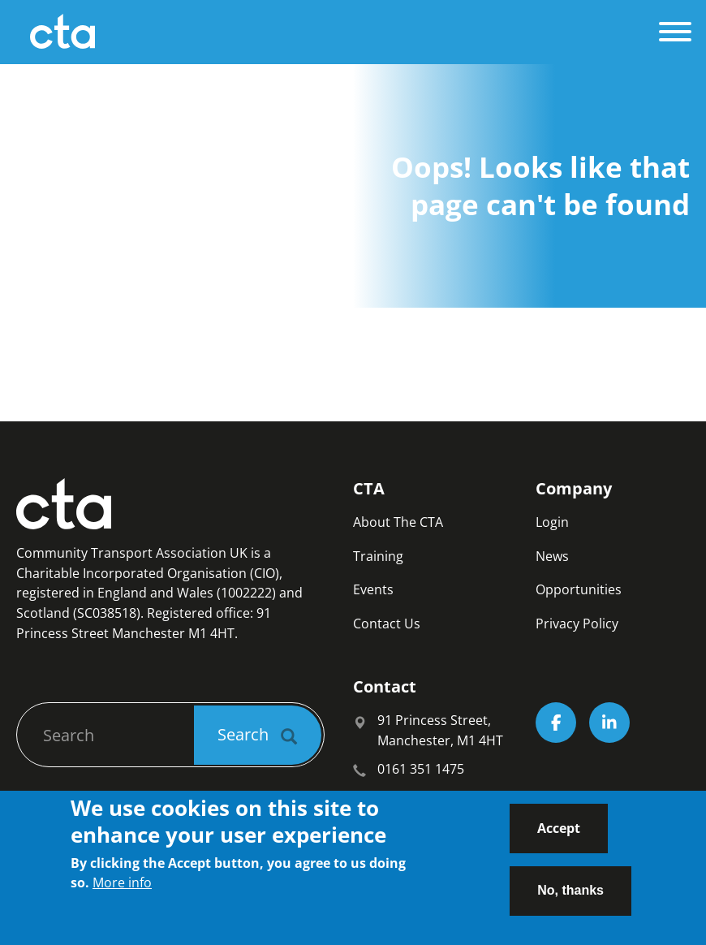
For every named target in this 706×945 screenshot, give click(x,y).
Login (552, 522)
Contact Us (386, 623)
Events (373, 589)
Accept (558, 839)
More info (122, 894)
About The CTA (398, 522)
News (552, 556)
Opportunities (579, 589)
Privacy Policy (577, 623)
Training (378, 556)
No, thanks (570, 901)
